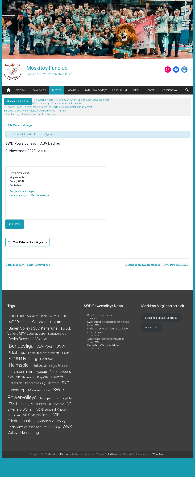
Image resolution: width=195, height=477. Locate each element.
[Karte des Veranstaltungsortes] (78, 193)
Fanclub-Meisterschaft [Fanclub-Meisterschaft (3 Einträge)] (43, 353)
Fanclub (71, 90)
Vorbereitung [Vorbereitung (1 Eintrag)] (52, 427)
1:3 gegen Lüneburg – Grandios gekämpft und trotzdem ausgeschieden (71, 99)
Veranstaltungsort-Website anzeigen (30, 195)
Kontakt (150, 90)
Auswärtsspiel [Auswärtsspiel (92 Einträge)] (47, 321)
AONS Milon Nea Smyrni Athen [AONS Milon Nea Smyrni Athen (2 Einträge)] (47, 315)
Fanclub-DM (119, 90)
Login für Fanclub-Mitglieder (161, 317)
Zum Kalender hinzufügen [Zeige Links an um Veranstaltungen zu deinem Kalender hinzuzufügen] (28, 242)
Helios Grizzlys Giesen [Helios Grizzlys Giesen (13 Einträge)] (51, 365)
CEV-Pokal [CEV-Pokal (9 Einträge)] (44, 346)
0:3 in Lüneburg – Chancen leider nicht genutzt (57, 103)
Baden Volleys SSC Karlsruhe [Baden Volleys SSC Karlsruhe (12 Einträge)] (33, 328)
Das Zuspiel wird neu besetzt (102, 315)
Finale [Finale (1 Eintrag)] (65, 353)
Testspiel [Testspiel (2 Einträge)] (46, 398)
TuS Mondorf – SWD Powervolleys (27, 265)
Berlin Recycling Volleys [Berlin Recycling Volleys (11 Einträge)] (28, 339)
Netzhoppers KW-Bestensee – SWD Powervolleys (157, 265)
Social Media (39, 90)
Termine (56, 90)
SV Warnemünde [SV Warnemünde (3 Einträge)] (38, 390)
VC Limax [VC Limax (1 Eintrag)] (14, 415)
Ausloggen (151, 327)
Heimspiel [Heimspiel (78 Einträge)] (19, 365)
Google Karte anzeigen (22, 191)
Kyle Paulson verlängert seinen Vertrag (108, 321)
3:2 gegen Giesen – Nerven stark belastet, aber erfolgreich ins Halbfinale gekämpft (48, 107)
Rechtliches (168, 90)
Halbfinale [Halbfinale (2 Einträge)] (46, 359)
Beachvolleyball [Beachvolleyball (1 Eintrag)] (57, 333)
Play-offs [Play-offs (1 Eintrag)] (42, 377)
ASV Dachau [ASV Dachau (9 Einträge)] (19, 322)
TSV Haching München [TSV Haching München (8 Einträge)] (27, 404)
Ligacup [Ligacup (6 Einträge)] (41, 371)
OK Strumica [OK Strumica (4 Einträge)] (25, 377)
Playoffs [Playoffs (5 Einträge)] (57, 377)
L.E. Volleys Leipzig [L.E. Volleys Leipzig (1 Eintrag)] (20, 371)
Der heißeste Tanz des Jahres (103, 345)
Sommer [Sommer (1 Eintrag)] (53, 383)
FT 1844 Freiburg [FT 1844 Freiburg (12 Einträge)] (23, 358)
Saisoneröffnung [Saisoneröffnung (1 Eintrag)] (35, 383)
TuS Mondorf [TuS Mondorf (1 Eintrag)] (56, 404)
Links (135, 90)
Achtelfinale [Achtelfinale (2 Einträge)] (16, 315)
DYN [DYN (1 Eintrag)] (22, 353)
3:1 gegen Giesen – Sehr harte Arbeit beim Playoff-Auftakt (35, 110)
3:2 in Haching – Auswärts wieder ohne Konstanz (30, 114)
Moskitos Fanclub (47, 68)
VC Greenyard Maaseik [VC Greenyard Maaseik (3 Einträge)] (52, 409)
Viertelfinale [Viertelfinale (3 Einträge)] (46, 421)
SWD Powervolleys (95, 90)
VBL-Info (14, 224)
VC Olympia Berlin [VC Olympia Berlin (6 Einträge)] (36, 415)
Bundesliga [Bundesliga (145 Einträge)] (21, 346)
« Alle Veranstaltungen (19, 125)
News (19, 90)
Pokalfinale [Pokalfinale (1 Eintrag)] (15, 383)
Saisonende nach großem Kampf (105, 338)
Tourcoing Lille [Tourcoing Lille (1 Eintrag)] (63, 398)
